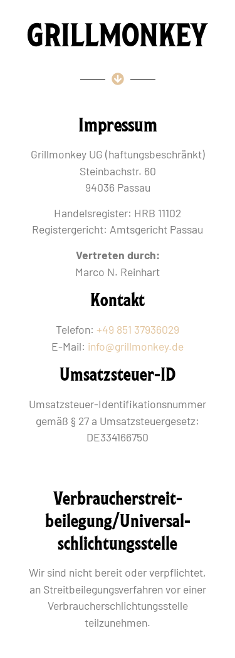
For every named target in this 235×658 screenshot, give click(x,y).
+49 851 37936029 (138, 329)
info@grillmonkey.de (136, 346)
